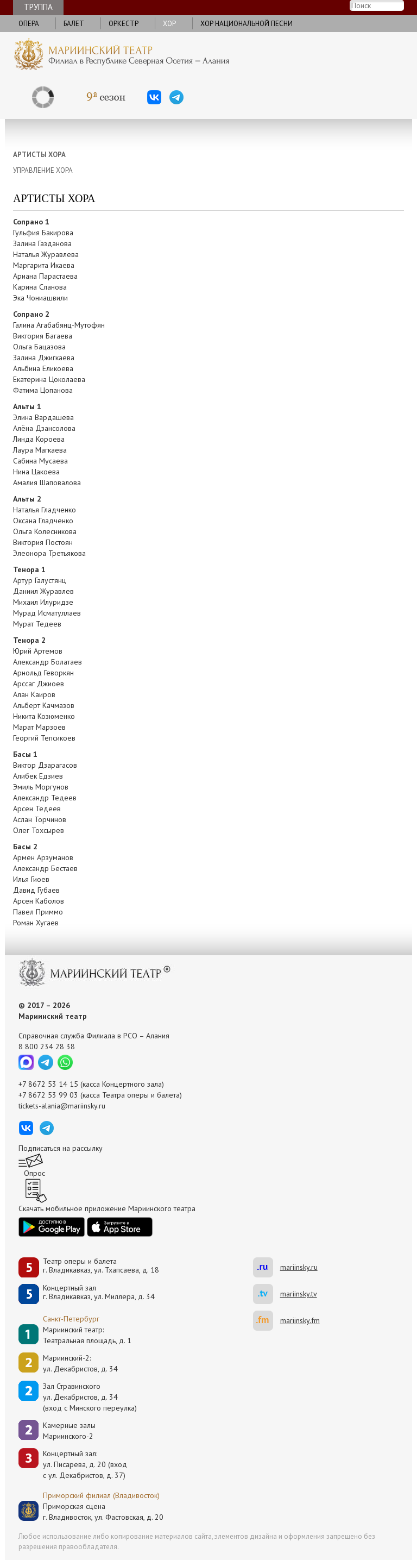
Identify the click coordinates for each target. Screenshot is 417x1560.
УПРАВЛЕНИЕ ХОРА (43, 170)
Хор (169, 23)
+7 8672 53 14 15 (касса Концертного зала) (91, 1084)
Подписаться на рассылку (60, 1148)
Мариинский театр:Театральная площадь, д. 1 (87, 1335)
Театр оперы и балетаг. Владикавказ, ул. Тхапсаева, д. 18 (101, 1265)
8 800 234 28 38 (46, 1046)
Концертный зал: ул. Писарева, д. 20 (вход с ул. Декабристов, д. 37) (85, 1464)
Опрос (34, 1173)
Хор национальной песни (246, 23)
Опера (28, 23)
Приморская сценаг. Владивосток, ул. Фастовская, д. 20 (92, 1511)
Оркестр (123, 23)
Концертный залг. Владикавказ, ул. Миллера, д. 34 (99, 1292)
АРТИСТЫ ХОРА (39, 154)
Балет (74, 23)
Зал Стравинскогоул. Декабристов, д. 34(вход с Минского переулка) (90, 1397)
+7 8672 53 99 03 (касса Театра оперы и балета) (100, 1095)
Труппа (38, 7)
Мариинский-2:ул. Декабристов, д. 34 (80, 1363)
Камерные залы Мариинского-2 (69, 1430)
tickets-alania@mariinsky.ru (61, 1106)
